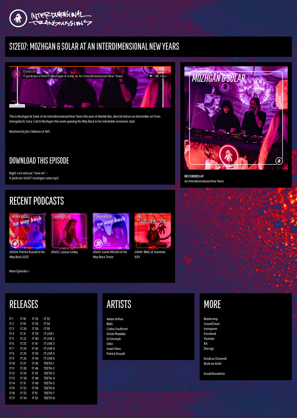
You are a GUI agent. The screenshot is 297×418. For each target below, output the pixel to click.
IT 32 (23, 388)
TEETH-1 (49, 363)
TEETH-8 (49, 398)
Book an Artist (213, 363)
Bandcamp (211, 319)
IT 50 (35, 388)
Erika (110, 343)
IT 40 (35, 339)
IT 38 (35, 329)
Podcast (239, 18)
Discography (162, 18)
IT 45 (35, 363)
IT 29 (23, 373)
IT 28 (23, 368)
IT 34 (23, 398)
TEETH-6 (49, 388)
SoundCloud (211, 324)
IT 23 (23, 343)
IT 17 (12, 398)
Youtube (209, 339)
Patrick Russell (116, 353)
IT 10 (12, 363)
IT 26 (23, 358)
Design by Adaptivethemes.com (279, 413)
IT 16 (12, 393)
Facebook (210, 334)
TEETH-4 (49, 378)
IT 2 (11, 324)
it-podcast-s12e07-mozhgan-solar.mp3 (34, 178)
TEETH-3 (49, 373)
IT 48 (35, 378)
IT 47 (35, 373)
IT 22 (23, 339)
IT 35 (35, 319)
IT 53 (47, 319)
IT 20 (23, 329)
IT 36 (35, 324)
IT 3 (11, 329)
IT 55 (47, 329)
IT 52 (35, 398)
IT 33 (23, 393)
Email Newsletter (214, 374)
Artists (182, 18)
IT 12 (12, 373)
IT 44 (35, 358)
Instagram (210, 329)
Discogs (209, 348)
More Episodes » (19, 271)
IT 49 (35, 383)
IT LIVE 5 (49, 353)
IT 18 (23, 319)
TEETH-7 (49, 393)
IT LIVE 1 (49, 334)
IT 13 (12, 378)
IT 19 (23, 324)
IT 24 (23, 348)
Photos (223, 18)
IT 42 (35, 348)
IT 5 (11, 339)
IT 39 (35, 334)
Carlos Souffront (117, 329)
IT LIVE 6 (49, 358)
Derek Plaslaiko (116, 334)
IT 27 (23, 363)
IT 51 (34, 393)
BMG (110, 324)
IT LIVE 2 (49, 339)
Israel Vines (114, 348)
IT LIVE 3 (49, 343)
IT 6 (11, 343)
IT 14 (12, 383)
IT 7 (11, 348)
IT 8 (11, 353)
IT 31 (23, 383)
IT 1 (11, 319)
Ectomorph (114, 339)
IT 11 (11, 368)
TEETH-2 (49, 368)
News (210, 18)
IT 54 (47, 324)
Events (197, 18)
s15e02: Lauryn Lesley (64, 252)
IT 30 (23, 378)
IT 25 (23, 353)
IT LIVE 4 (49, 348)
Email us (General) (215, 359)
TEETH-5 (49, 383)
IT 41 (35, 343)
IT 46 (35, 368)
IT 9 (11, 358)
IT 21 (23, 334)
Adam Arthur (115, 319)
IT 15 (12, 388)
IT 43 (35, 353)
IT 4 (11, 334)
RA (205, 343)
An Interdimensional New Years (204, 181)
